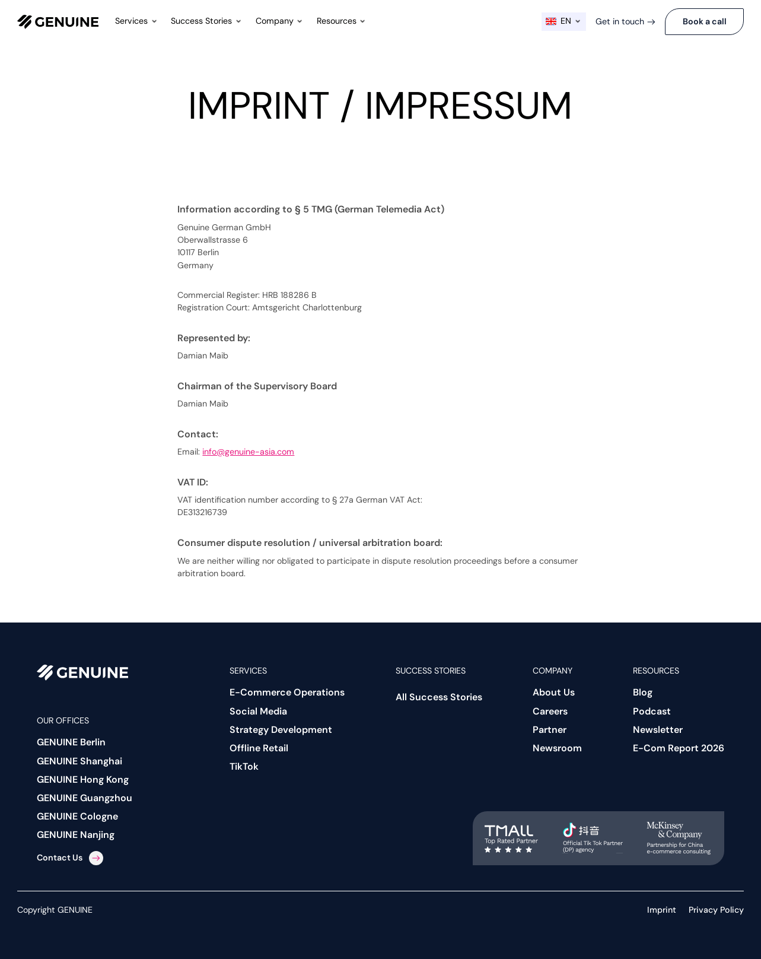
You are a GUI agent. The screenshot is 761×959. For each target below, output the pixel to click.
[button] (136, 21)
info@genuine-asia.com (248, 451)
